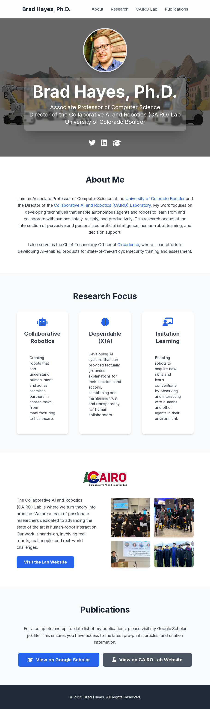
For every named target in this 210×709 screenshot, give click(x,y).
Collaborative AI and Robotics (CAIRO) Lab (125, 114)
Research (119, 9)
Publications (176, 9)
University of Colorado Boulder (155, 198)
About (97, 9)
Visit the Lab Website (45, 562)
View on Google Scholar (58, 660)
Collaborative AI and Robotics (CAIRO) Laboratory (102, 205)
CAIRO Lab (146, 9)
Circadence (128, 244)
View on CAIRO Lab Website (147, 660)
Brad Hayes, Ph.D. (46, 9)
